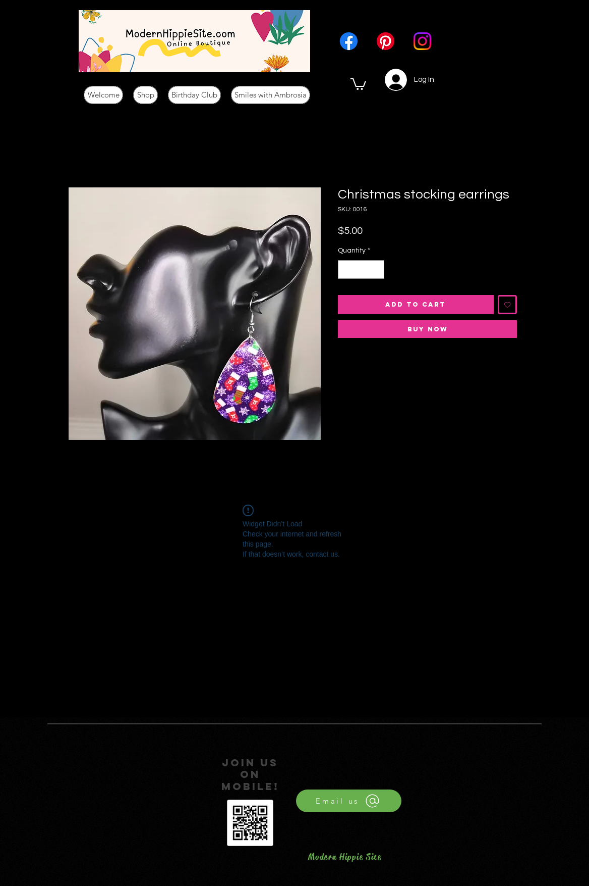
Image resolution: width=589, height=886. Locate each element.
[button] (358, 83)
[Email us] (348, 801)
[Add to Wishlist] (507, 305)
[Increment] (376, 269)
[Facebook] (349, 41)
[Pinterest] (385, 41)
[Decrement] (345, 269)
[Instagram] (422, 41)
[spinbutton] (361, 269)
